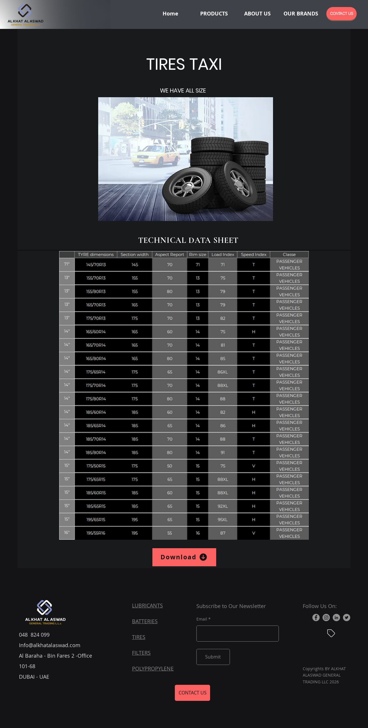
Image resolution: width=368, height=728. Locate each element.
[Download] (184, 557)
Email (201, 619)
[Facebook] (316, 617)
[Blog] (331, 633)
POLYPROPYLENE (153, 668)
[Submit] (213, 657)
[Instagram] (326, 617)
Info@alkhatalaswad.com (49, 645)
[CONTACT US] (341, 13)
